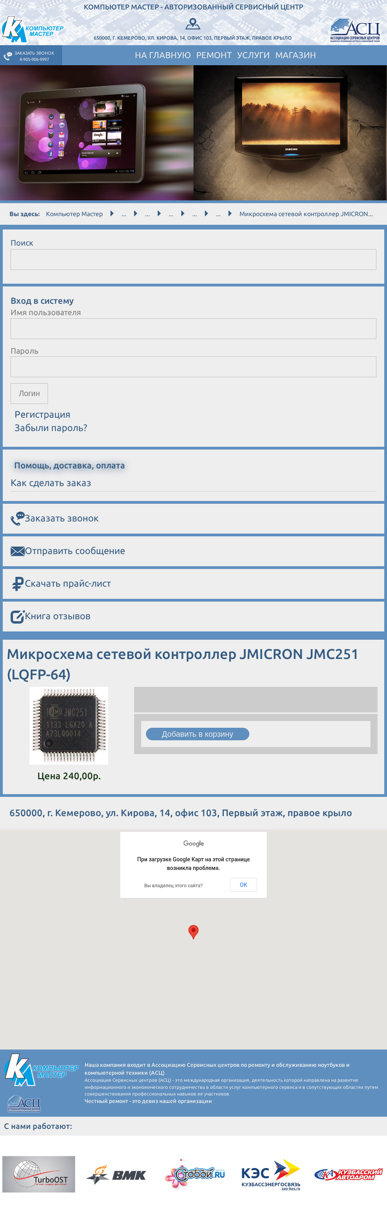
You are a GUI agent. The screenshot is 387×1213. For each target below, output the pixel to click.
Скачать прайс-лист (61, 584)
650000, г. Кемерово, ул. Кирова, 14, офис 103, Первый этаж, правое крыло (192, 28)
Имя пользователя (46, 312)
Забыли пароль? (51, 428)
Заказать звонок (55, 519)
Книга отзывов (50, 617)
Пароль (25, 350)
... (124, 213)
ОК (243, 885)
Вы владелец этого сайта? (173, 885)
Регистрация (42, 414)
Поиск (22, 242)
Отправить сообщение (68, 551)
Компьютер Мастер (74, 213)
